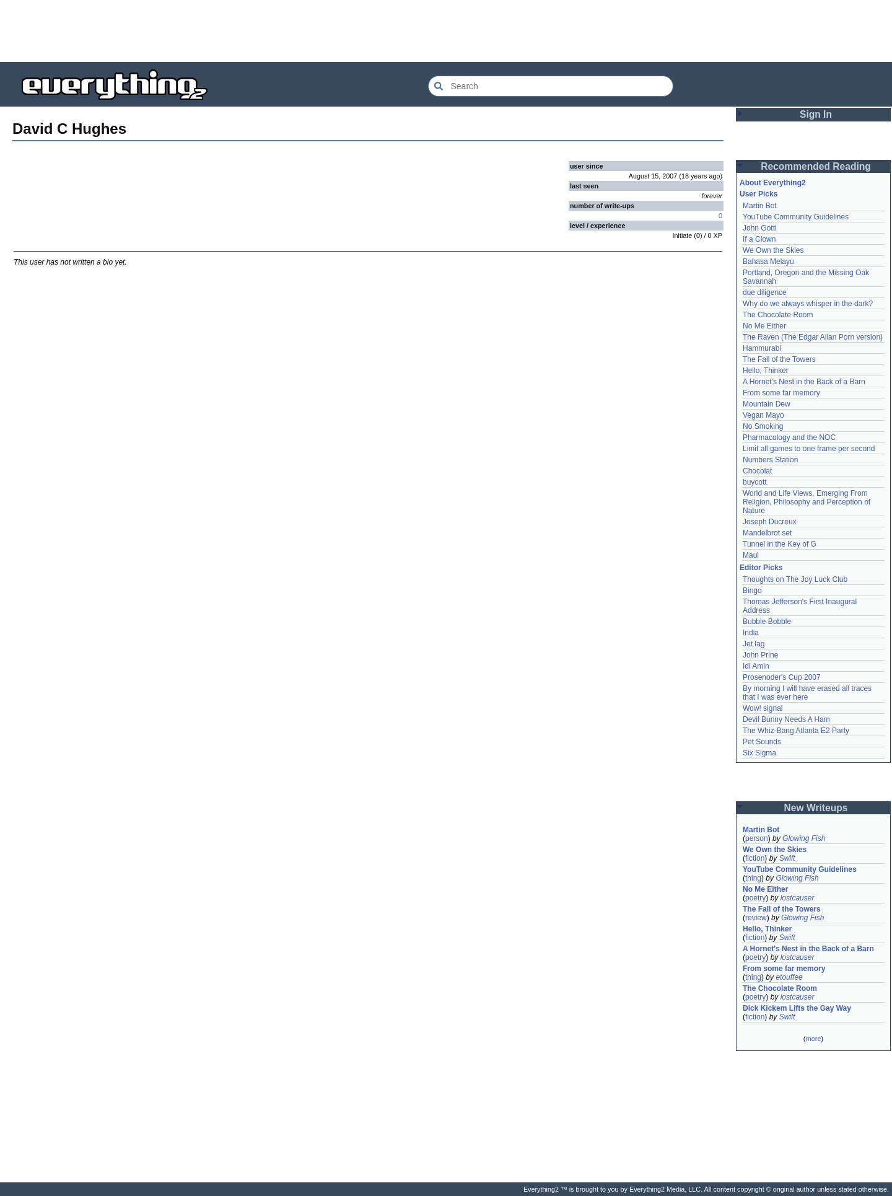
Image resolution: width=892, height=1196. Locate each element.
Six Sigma (759, 753)
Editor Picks (761, 567)
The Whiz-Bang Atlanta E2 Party (796, 730)
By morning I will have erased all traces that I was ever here (807, 692)
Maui (751, 555)
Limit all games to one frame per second (809, 448)
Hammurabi (762, 348)
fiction (754, 858)
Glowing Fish (803, 838)
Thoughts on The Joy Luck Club (795, 579)
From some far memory (781, 393)
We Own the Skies (773, 250)
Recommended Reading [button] (816, 166)
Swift (787, 858)
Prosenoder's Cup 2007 (782, 677)
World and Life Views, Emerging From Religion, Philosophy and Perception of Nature (806, 502)
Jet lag (753, 644)
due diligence (765, 292)
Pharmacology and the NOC (789, 437)
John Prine (760, 655)
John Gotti (760, 228)
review (756, 917)
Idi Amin (756, 666)
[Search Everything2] (550, 86)
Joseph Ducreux (770, 521)
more (813, 1038)
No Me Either (764, 326)
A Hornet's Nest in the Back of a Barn (804, 381)
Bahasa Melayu (768, 261)
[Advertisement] (446, 31)
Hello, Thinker (766, 370)
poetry (755, 898)
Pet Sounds (762, 741)
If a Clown (759, 239)
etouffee (789, 977)
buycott (755, 482)
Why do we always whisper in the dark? (808, 303)
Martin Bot (760, 205)
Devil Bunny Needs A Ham (786, 719)
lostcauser (797, 898)
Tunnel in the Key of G (779, 544)
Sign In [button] (816, 114)
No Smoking (763, 426)
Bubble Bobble (767, 621)
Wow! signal (762, 708)
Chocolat (757, 471)
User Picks (758, 194)
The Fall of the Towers (779, 359)
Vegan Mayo (763, 415)
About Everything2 (773, 182)
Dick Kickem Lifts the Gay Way (797, 1008)
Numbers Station (770, 459)
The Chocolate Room (778, 314)
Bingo (752, 590)
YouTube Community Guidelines (796, 217)
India (751, 632)
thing (753, 878)
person (756, 838)
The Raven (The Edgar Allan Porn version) (813, 337)
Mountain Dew (766, 404)
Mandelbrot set (767, 533)
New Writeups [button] (816, 807)
